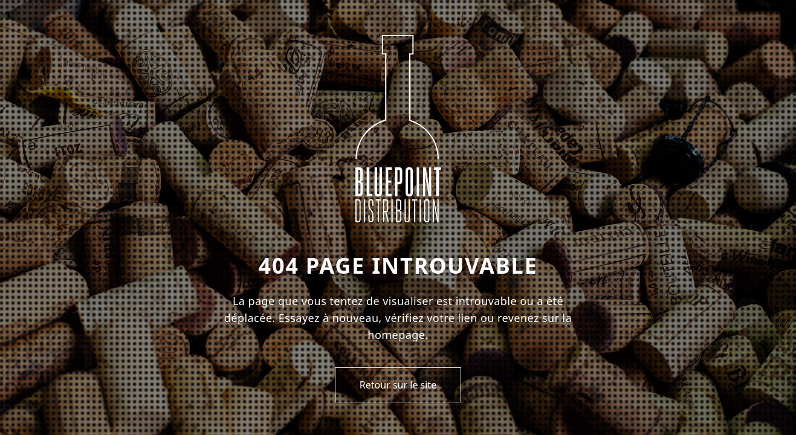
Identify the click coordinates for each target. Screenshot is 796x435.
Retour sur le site (398, 385)
